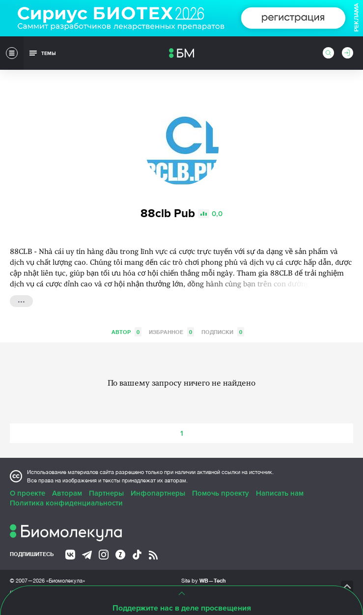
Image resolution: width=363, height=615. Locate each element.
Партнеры (106, 493)
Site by (203, 580)
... (21, 300)
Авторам (67, 493)
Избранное (171, 331)
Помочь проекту (220, 493)
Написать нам (280, 493)
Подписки (222, 331)
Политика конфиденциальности (66, 503)
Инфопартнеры (158, 493)
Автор (126, 331)
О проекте (27, 493)
